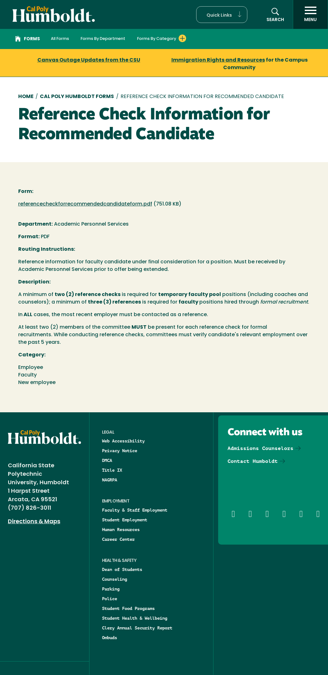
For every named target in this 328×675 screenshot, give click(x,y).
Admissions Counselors (260, 448)
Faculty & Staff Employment (134, 510)
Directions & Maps (34, 522)
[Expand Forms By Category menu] (182, 38)
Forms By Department (103, 39)
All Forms (60, 39)
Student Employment (124, 519)
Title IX (112, 470)
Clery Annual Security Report (137, 627)
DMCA (107, 460)
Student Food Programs (128, 608)
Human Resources (121, 529)
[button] (221, 14)
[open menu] (310, 14)
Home (26, 96)
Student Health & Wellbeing (134, 618)
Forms (27, 39)
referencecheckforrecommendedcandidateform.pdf (85, 204)
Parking (111, 588)
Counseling (114, 579)
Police (109, 598)
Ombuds (109, 637)
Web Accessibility (123, 440)
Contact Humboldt (253, 461)
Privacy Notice (119, 450)
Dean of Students (122, 569)
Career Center (118, 539)
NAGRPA (109, 479)
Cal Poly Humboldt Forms (77, 96)
